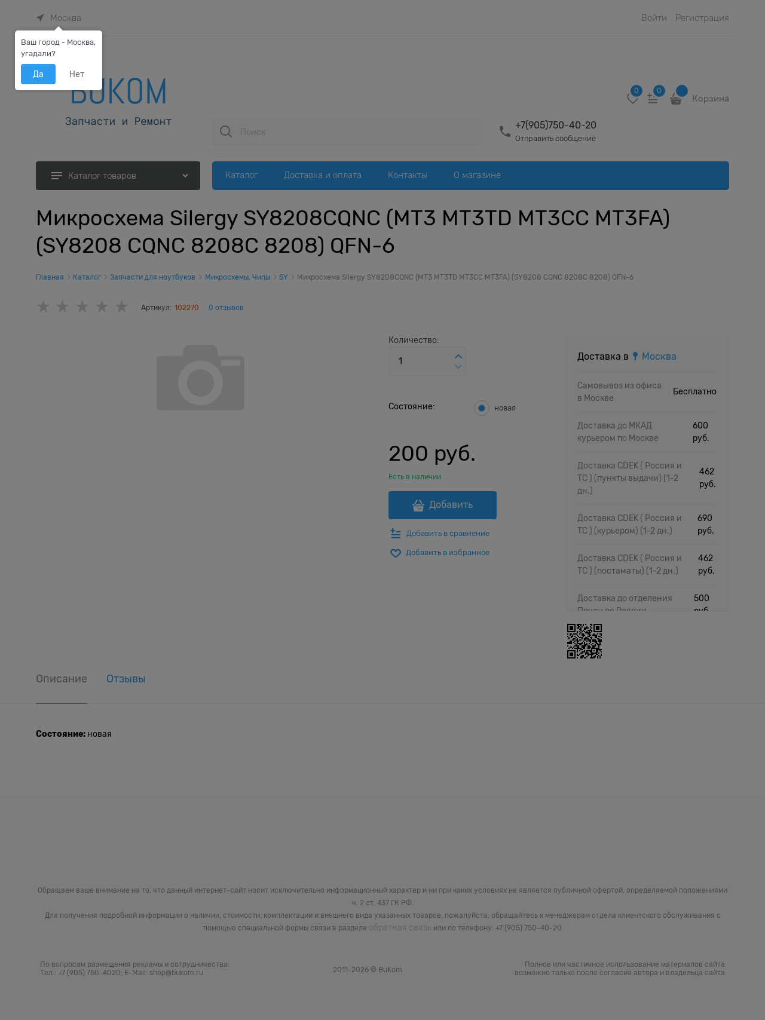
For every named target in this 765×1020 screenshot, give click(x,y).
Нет (76, 74)
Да (38, 74)
